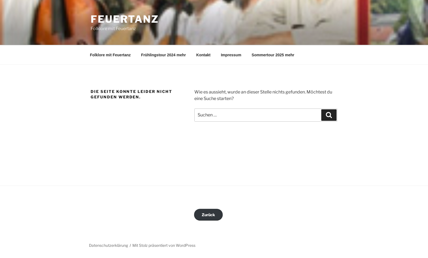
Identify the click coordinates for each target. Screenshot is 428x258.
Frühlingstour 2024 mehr (163, 55)
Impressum (231, 55)
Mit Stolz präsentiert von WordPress (163, 245)
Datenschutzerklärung (108, 245)
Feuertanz (125, 19)
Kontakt (203, 55)
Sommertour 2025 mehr (273, 55)
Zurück (208, 214)
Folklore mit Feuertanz (110, 55)
